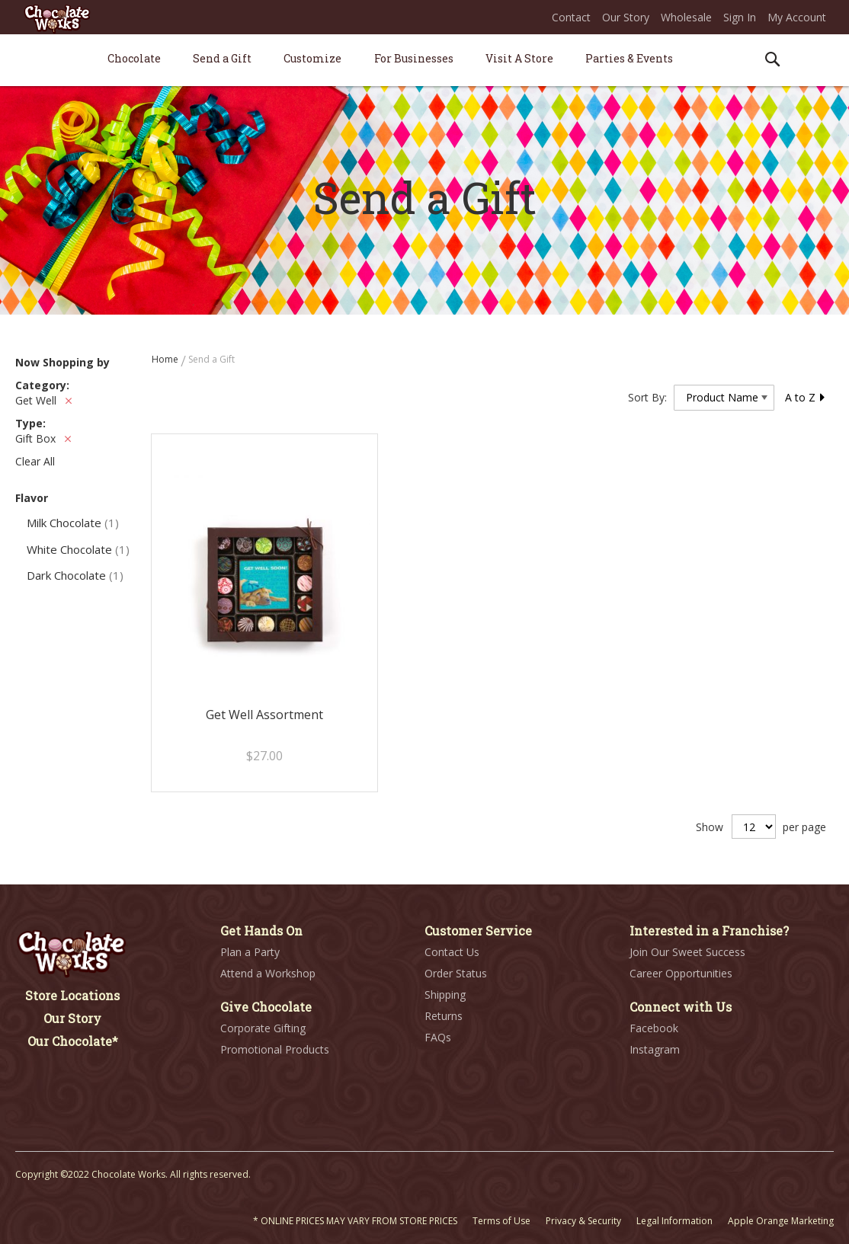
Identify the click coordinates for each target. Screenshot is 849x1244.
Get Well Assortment (264, 714)
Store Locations (72, 995)
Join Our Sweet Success (687, 952)
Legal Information (674, 1220)
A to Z (805, 397)
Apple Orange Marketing (781, 1220)
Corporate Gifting (263, 1028)
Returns (443, 1016)
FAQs (437, 1037)
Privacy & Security (583, 1220)
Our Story (625, 17)
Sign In (739, 17)
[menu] (424, 60)
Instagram (655, 1049)
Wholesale (686, 17)
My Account (796, 17)
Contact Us (451, 952)
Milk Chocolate (73, 522)
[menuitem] (134, 58)
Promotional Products (274, 1049)
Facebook (654, 1028)
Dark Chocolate (75, 575)
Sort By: (647, 397)
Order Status (455, 973)
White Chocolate (78, 549)
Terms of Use (501, 1220)
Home (166, 359)
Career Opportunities (681, 973)
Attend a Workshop (268, 973)
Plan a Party (250, 952)
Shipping (445, 994)
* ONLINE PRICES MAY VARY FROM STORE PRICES (355, 1220)
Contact (571, 17)
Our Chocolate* (72, 1041)
